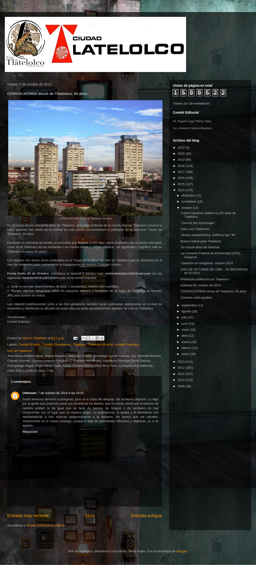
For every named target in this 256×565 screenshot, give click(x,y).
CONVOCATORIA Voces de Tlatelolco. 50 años (213, 291)
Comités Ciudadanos (56, 344)
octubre (187, 208)
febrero (187, 348)
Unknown (29, 393)
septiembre (190, 305)
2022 (182, 147)
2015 (182, 184)
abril (185, 335)
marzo (186, 342)
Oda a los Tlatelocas (195, 229)
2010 (182, 380)
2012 (182, 367)
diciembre (189, 195)
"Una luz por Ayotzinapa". (198, 223)
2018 (182, 166)
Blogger (182, 551)
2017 (182, 172)
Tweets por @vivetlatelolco (191, 103)
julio (185, 317)
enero (186, 354)
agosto (187, 311)
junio (185, 323)
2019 (182, 159)
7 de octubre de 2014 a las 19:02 (61, 393)
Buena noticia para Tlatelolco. (201, 241)
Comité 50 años (29, 344)
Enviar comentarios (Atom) (45, 525)
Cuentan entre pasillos (196, 297)
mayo (186, 329)
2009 (182, 386)
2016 (182, 178)
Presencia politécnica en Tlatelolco (205, 279)
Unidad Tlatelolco (127, 344)
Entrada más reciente (28, 515)
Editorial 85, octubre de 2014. (201, 285)
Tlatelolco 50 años (100, 344)
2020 (182, 153)
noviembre (189, 201)
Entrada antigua (146, 515)
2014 (182, 190)
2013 (182, 361)
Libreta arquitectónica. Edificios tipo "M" (208, 235)
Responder (30, 432)
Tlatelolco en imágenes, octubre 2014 (207, 263)
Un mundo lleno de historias (200, 247)
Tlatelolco (79, 344)
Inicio (90, 515)
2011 (182, 374)
